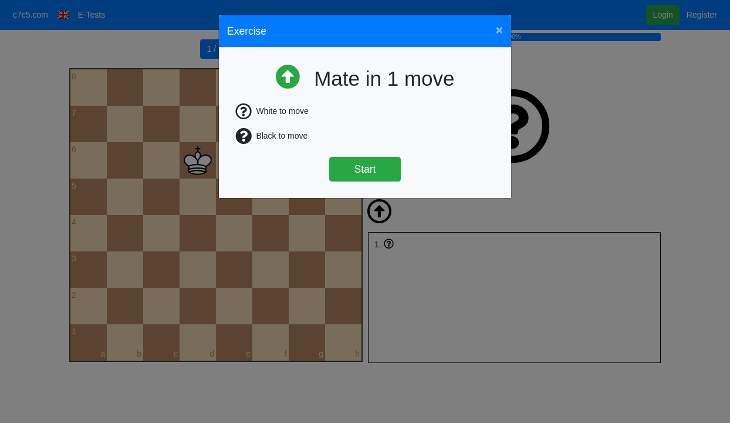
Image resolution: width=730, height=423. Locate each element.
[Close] (499, 29)
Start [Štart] (365, 169)
